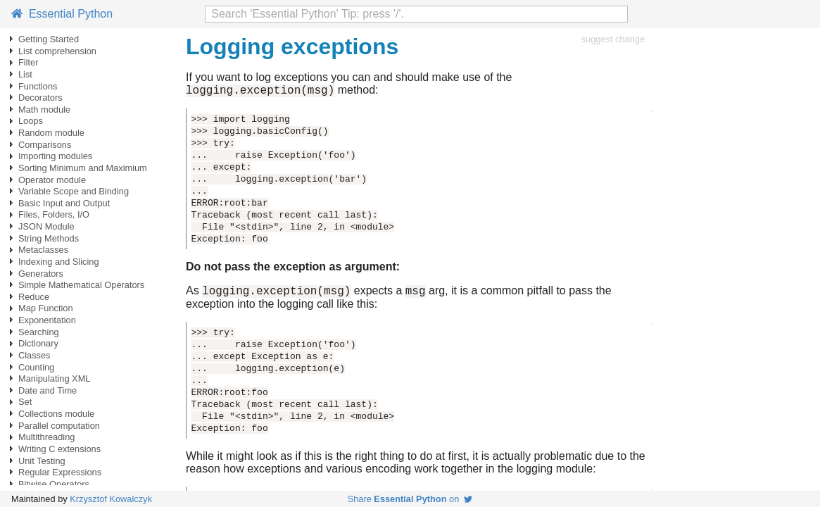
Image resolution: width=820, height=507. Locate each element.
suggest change (613, 39)
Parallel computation (59, 425)
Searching (38, 332)
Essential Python (62, 14)
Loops (30, 120)
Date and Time (47, 390)
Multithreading (46, 437)
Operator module (52, 180)
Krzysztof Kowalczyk (111, 499)
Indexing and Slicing (58, 261)
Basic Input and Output (64, 203)
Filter (28, 62)
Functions (37, 86)
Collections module (56, 413)
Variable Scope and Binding (73, 191)
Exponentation (47, 320)
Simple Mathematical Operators (81, 285)
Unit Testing (41, 461)
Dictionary (38, 343)
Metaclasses (43, 249)
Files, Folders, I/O (53, 214)
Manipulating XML (54, 378)
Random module (51, 132)
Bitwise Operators (53, 484)
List (25, 74)
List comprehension (57, 51)
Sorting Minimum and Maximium (82, 168)
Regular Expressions (59, 472)
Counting (36, 367)
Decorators (40, 97)
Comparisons (44, 144)
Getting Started (48, 39)
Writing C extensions (59, 449)
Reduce (33, 297)
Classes (34, 355)
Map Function (45, 308)
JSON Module (46, 226)
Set (25, 401)
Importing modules (55, 156)
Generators (40, 273)
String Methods (48, 238)
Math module (44, 109)
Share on (410, 499)
